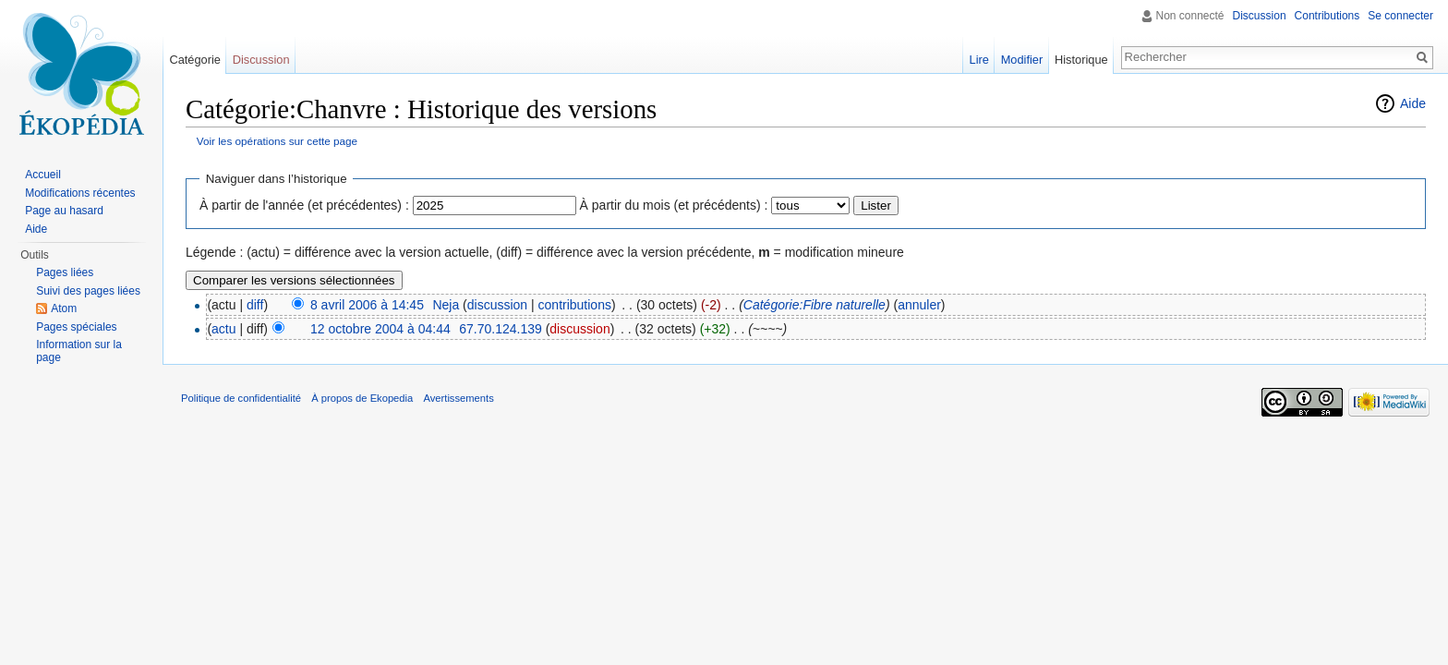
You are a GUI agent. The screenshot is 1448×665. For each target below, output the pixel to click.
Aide (1413, 103)
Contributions (1327, 15)
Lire (979, 59)
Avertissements (458, 398)
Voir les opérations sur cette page (277, 141)
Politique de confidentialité (241, 398)
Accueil (43, 174)
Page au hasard (64, 210)
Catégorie (195, 59)
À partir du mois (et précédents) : (674, 205)
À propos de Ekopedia (362, 398)
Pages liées (64, 272)
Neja (445, 304)
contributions (574, 304)
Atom (64, 308)
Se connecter (1400, 15)
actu (223, 328)
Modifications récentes (80, 193)
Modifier (1022, 59)
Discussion (1259, 15)
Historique (1081, 59)
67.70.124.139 (500, 328)
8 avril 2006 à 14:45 (367, 304)
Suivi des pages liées (88, 290)
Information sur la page (79, 351)
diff (255, 304)
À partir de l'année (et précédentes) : (304, 205)
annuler (919, 304)
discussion (497, 304)
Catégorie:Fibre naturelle (814, 304)
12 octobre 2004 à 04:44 (380, 328)
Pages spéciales (76, 326)
